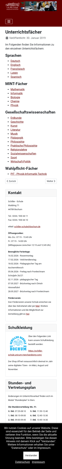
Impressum (38, 462)
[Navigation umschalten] (9, 21)
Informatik (17, 93)
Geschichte (17, 121)
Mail (38, 306)
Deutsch (15, 61)
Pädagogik (17, 137)
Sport (14, 157)
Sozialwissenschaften (23, 153)
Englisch (16, 65)
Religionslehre (19, 149)
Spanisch (16, 76)
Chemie (15, 101)
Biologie (15, 97)
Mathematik (18, 89)
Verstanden (31, 455)
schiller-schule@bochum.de (27, 226)
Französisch (18, 68)
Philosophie (17, 141)
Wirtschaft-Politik (21, 161)
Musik (14, 133)
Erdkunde (16, 117)
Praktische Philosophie (24, 145)
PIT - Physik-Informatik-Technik (29, 174)
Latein (14, 72)
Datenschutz (22, 462)
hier (27, 314)
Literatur (15, 129)
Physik (14, 105)
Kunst (14, 125)
